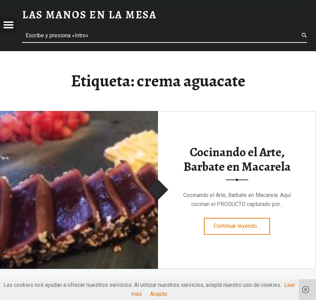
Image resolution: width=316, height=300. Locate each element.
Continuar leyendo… (242, 223)
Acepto (158, 294)
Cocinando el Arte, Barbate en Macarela (237, 159)
